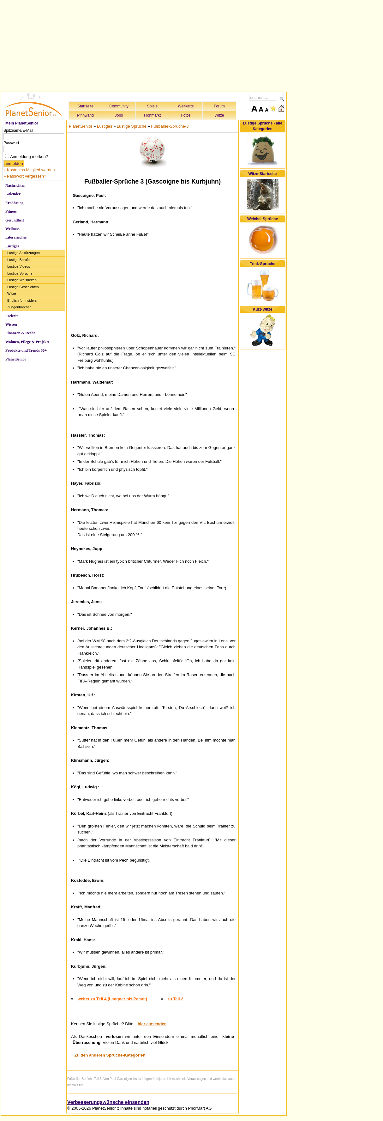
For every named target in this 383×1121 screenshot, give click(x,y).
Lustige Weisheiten (22, 280)
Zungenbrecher (19, 307)
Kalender (13, 194)
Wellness (12, 229)
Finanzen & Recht (20, 333)
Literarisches (16, 237)
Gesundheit (14, 220)
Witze (219, 115)
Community (119, 106)
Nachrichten (15, 185)
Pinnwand (85, 115)
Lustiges (12, 246)
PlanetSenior (15, 359)
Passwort (11, 143)
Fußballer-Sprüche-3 (170, 126)
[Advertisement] (144, 45)
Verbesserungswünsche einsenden (108, 1102)
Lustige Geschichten (23, 287)
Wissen (11, 324)
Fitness (11, 211)
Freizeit (11, 316)
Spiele (152, 106)
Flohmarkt (152, 115)
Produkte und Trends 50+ (26, 350)
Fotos (185, 115)
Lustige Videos (18, 266)
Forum (219, 106)
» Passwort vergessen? (24, 176)
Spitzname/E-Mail (18, 130)
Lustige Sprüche (20, 273)
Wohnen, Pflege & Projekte (27, 342)
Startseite (85, 106)
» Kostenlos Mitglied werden (29, 169)
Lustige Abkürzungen (23, 253)
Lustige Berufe (18, 260)
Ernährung (14, 203)
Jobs (119, 115)
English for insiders (22, 300)
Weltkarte (186, 106)
